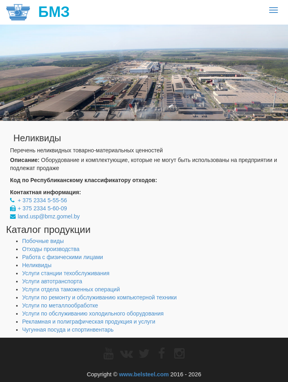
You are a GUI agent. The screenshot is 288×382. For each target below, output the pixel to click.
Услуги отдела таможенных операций (71, 289)
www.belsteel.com (143, 374)
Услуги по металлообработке (60, 305)
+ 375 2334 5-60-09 (42, 208)
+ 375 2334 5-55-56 (42, 200)
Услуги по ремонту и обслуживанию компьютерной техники (99, 297)
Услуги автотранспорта (52, 281)
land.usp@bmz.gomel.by (49, 216)
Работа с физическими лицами (62, 257)
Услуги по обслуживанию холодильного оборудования (93, 313)
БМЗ (38, 12)
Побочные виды (43, 241)
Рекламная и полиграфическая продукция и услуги (88, 321)
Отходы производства (51, 249)
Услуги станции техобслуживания (65, 273)
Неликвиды (36, 265)
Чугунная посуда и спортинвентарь (67, 329)
